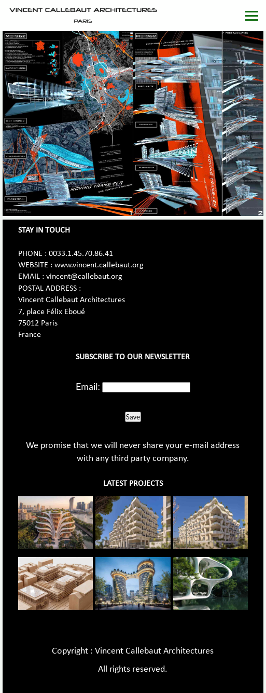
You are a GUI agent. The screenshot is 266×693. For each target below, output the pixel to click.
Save (133, 417)
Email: (88, 386)
